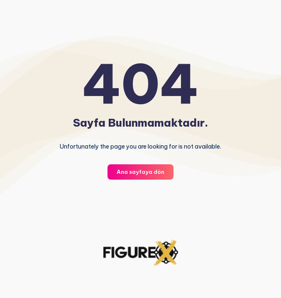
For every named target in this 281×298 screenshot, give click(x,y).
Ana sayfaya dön (140, 171)
